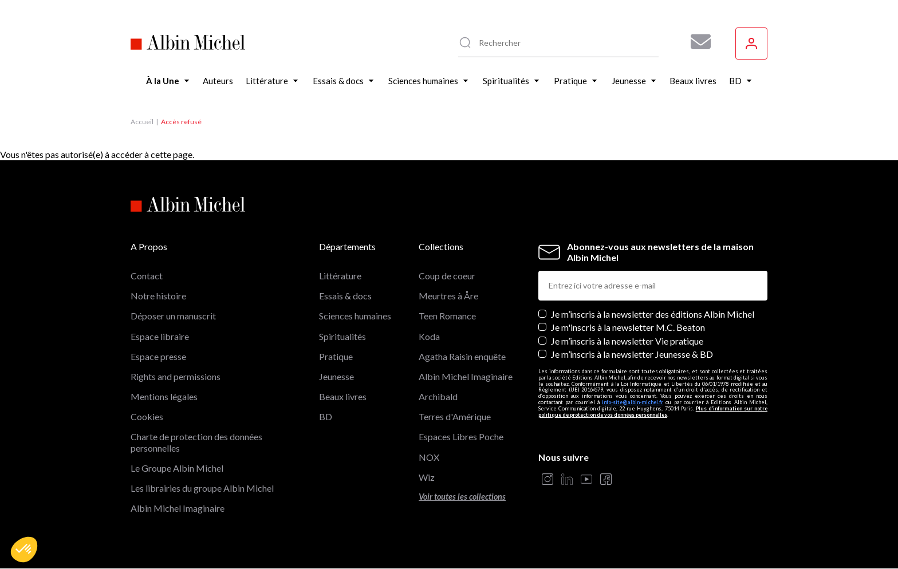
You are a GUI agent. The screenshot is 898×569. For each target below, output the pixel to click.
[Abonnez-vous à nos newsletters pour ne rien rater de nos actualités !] (696, 42)
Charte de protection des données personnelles (196, 442)
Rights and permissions (175, 376)
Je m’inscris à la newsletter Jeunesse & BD (632, 354)
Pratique (336, 356)
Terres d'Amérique (455, 416)
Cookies (147, 416)
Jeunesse (336, 376)
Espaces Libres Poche (461, 436)
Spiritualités (342, 336)
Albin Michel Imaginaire (177, 508)
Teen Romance (447, 315)
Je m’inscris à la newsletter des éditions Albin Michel (652, 314)
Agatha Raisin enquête (462, 356)
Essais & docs (345, 295)
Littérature (340, 275)
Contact (147, 275)
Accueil (142, 121)
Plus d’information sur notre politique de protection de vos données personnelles (652, 411)
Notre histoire (158, 295)
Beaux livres (343, 396)
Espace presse (158, 356)
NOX (429, 457)
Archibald (438, 396)
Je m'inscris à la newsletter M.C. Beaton (628, 327)
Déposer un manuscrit (173, 315)
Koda (429, 336)
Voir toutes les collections (462, 496)
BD (325, 416)
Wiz (427, 477)
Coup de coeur (447, 275)
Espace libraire (160, 336)
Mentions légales (164, 396)
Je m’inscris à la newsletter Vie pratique (627, 340)
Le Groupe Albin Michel (177, 468)
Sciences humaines (355, 315)
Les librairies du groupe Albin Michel (202, 488)
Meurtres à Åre (448, 295)
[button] (24, 549)
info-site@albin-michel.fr (632, 402)
